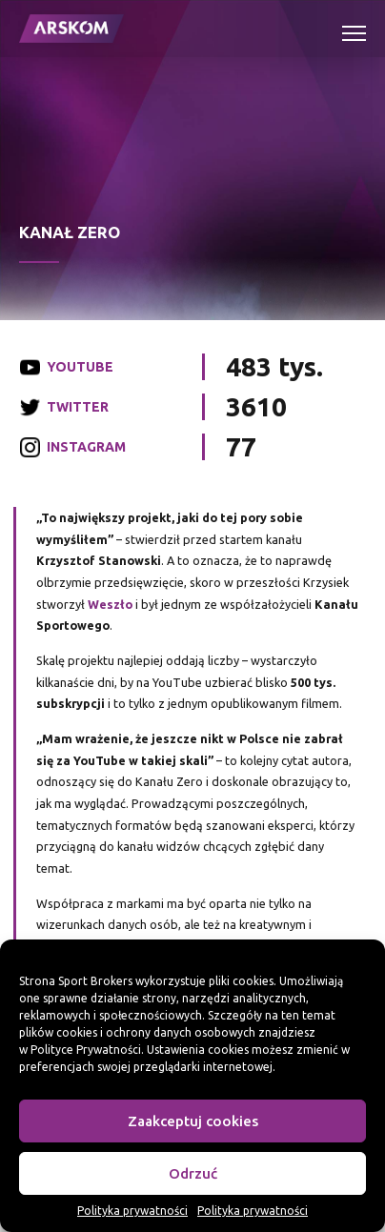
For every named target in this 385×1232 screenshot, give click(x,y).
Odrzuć (193, 1173)
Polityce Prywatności (85, 1049)
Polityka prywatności (132, 1210)
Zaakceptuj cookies (193, 1121)
